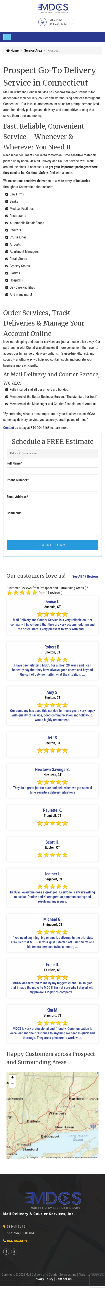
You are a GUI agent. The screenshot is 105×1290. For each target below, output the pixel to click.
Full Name (14, 463)
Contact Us (63, 1279)
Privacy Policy (43, 1279)
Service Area (33, 50)
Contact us (10, 428)
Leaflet (30, 1158)
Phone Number (18, 480)
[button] (12, 1078)
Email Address (17, 497)
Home (12, 50)
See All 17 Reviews (85, 576)
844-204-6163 (58, 24)
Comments (14, 513)
